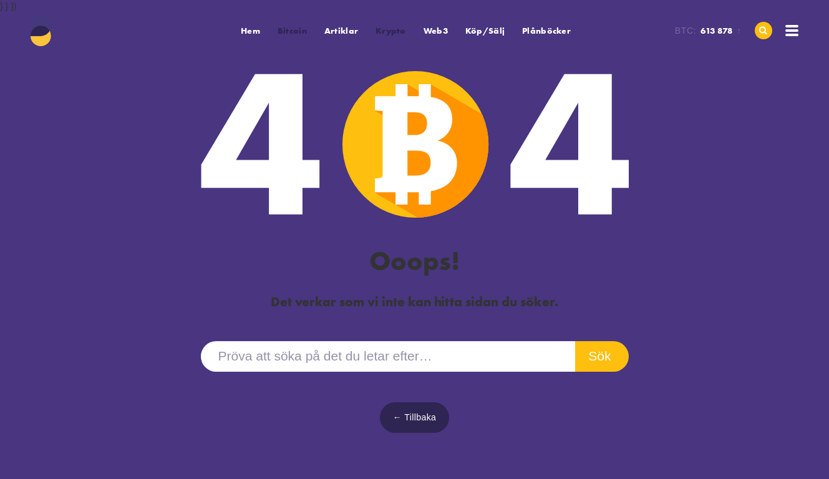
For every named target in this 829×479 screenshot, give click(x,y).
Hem (250, 30)
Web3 (436, 30)
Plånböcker (546, 30)
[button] (292, 30)
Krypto (391, 30)
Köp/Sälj (485, 30)
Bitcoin (292, 30)
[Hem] (41, 31)
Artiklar (341, 30)
